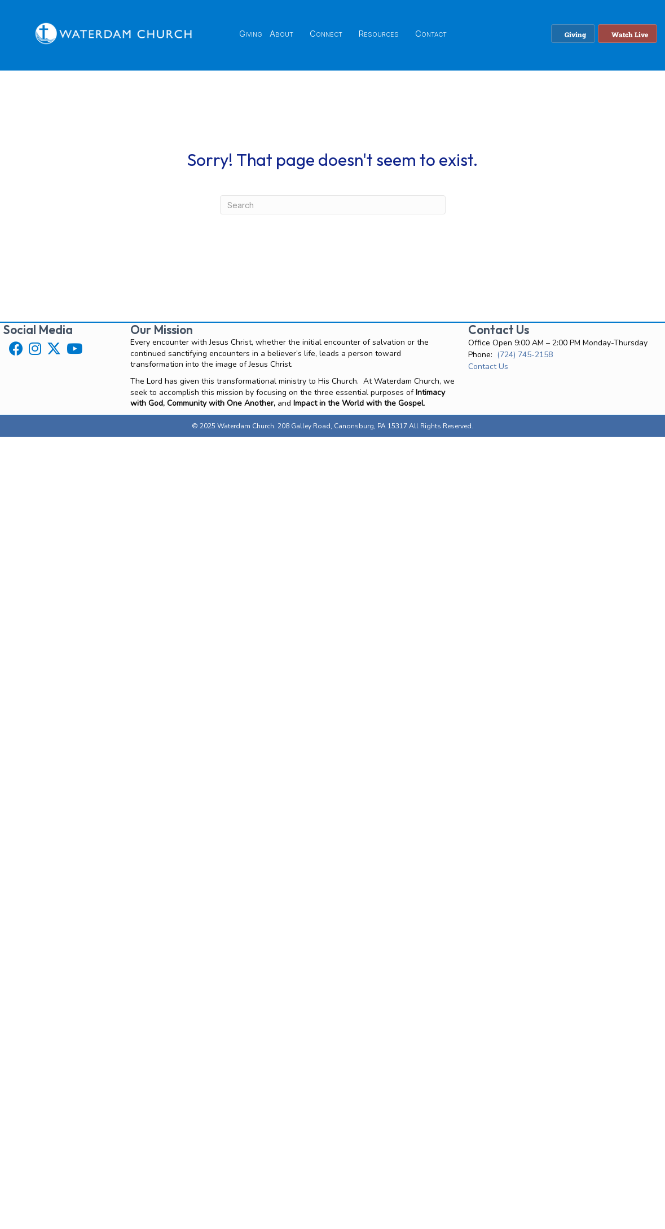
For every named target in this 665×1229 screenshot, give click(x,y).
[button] (16, 348)
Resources (379, 33)
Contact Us (488, 366)
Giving (250, 33)
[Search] (333, 204)
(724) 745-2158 (525, 354)
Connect (326, 33)
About (281, 33)
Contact (431, 33)
